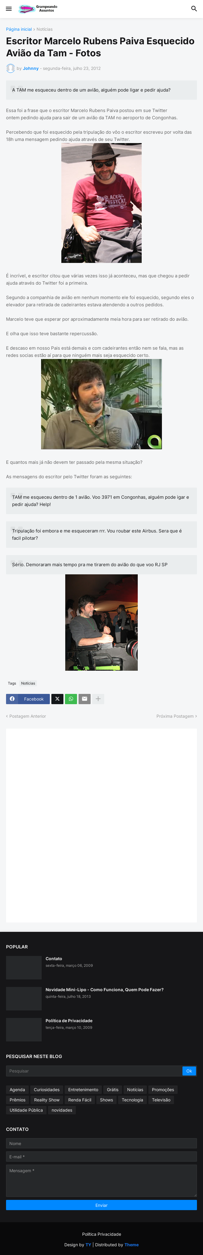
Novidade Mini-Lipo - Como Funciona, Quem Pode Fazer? (105, 989)
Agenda (17, 1089)
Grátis (112, 1089)
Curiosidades (47, 1089)
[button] (8, 9)
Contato (54, 958)
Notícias (45, 29)
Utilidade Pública (26, 1110)
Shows (106, 1099)
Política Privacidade (101, 1234)
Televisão (161, 1099)
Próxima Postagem (175, 716)
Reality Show (47, 1099)
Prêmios (17, 1099)
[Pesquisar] (94, 1070)
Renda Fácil (79, 1099)
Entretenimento (83, 1089)
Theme (131, 1244)
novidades (62, 1110)
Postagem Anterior (27, 716)
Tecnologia (132, 1099)
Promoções (163, 1089)
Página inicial (19, 29)
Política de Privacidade (69, 1020)
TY (88, 1244)
